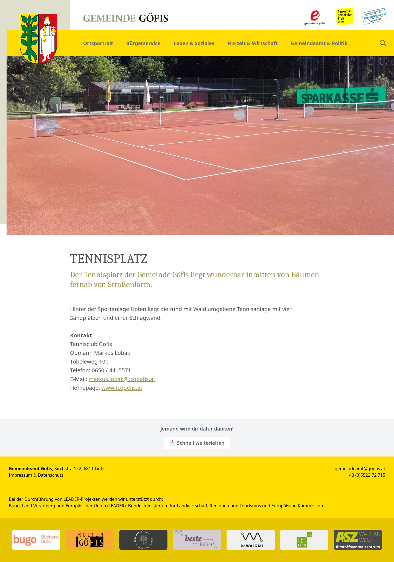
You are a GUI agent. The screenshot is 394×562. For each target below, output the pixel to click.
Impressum (20, 475)
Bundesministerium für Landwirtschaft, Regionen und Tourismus (194, 506)
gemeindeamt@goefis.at (360, 469)
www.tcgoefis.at (122, 387)
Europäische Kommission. (297, 506)
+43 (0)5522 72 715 (366, 475)
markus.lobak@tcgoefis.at (122, 379)
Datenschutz (50, 475)
